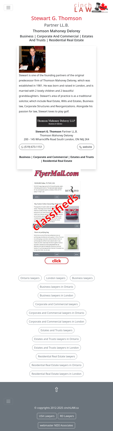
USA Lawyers (46, 416)
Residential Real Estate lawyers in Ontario (56, 365)
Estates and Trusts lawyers (56, 330)
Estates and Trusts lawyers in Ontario (56, 339)
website (87, 147)
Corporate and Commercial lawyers (56, 304)
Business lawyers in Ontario (56, 287)
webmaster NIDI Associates (56, 425)
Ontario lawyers (30, 278)
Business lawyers (82, 278)
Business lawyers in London (56, 295)
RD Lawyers (67, 416)
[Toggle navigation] (8, 7)
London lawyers (55, 278)
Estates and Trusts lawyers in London (56, 347)
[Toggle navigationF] (8, 401)
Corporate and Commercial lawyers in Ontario (56, 313)
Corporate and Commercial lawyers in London (56, 321)
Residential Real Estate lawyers (56, 356)
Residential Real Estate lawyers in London (56, 374)
